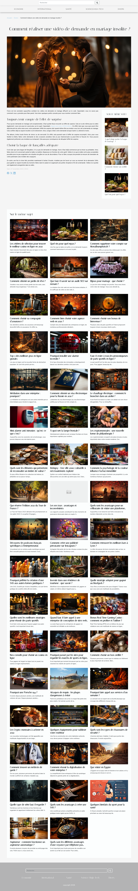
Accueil (9, 18)
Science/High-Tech (94, 9)
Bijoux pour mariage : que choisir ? (107, 281)
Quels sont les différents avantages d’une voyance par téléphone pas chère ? (67, 845)
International (44, 9)
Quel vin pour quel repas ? (115, 194)
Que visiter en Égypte (100, 767)
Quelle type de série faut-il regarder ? (28, 804)
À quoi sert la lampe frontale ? (64, 430)
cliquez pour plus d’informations (61, 126)
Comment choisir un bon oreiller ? (106, 655)
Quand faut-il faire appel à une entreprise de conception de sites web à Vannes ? (68, 620)
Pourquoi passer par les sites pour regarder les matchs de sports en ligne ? (68, 658)
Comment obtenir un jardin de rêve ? (28, 281)
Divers (121, 9)
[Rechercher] (66, 3)
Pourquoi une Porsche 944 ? (23, 692)
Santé (68, 9)
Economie (18, 9)
